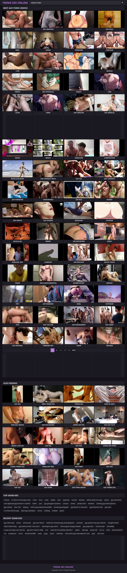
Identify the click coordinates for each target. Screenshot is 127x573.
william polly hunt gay (94, 500)
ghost (62, 511)
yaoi (40, 503)
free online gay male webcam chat (77, 534)
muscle (74, 500)
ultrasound (27, 523)
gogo (46, 534)
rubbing (47, 511)
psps (93, 534)
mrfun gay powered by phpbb (41, 507)
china (35, 500)
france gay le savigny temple (70, 526)
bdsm (35, 503)
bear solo (17, 507)
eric (47, 530)
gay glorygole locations (52, 503)
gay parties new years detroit (95, 523)
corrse (39, 511)
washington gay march (50, 526)
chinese (6, 500)
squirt (52, 534)
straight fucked (113, 523)
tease (40, 534)
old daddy (110, 526)
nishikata (59, 534)
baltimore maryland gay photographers (60, 523)
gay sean (108, 507)
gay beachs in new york (79, 507)
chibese (55, 511)
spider (77, 530)
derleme (91, 503)
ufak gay (85, 530)
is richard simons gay (11, 511)
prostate (80, 523)
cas (5, 534)
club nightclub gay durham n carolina (17, 503)
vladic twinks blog (10, 526)
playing (25, 507)
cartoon (65, 503)
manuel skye (100, 526)
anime (73, 503)
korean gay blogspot (61, 507)
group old (93, 530)
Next (74, 350)
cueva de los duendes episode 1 (61, 530)
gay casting (8, 507)
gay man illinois (38, 523)
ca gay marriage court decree (14, 530)
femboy (81, 500)
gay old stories (116, 500)
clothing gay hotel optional (105, 503)
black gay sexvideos (28, 511)
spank (106, 500)
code (108, 530)
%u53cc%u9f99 (30, 534)
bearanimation (117, 530)
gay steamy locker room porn (29, 526)
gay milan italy (9, 523)
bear (59, 500)
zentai (18, 523)
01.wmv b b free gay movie (21, 500)
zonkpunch (12, 534)
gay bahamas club (96, 507)
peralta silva (81, 503)
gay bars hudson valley (35, 530)
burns (21, 534)
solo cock (100, 534)
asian (47, 500)
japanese (66, 500)
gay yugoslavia (88, 526)
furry (40, 500)
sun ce (101, 530)
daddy (53, 500)
